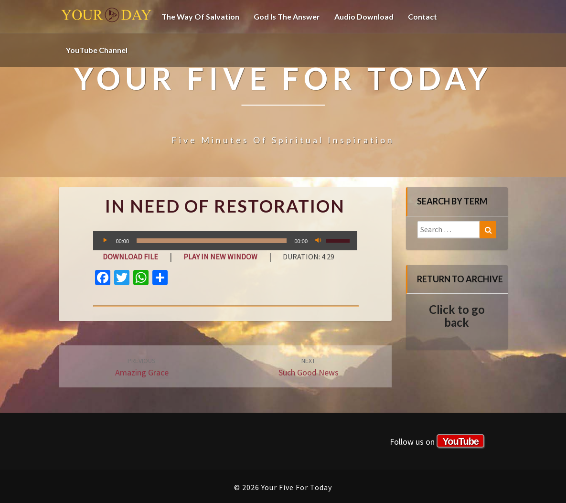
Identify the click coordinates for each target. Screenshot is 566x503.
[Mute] (318, 241)
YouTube (460, 441)
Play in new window (220, 256)
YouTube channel (97, 49)
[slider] (212, 240)
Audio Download (364, 16)
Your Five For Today (106, 16)
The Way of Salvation (200, 16)
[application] (225, 240)
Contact (422, 16)
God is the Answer (287, 16)
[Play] (105, 241)
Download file (130, 256)
